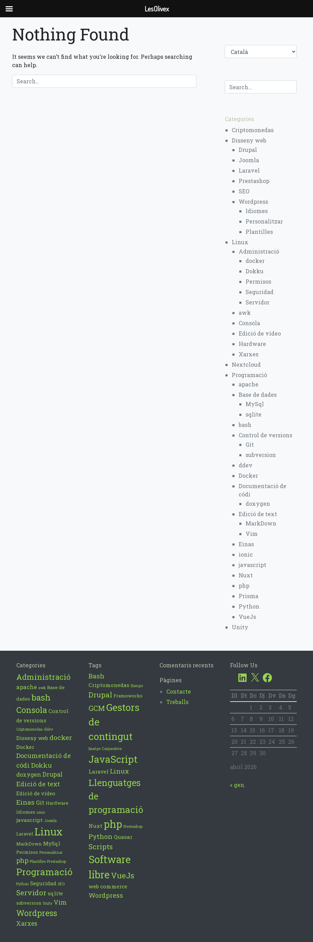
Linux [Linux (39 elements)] (49, 831)
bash (245, 424)
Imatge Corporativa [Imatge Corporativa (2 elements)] (105, 748)
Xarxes (248, 354)
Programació (249, 374)
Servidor (257, 302)
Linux (240, 242)
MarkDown (261, 523)
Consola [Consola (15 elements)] (31, 709)
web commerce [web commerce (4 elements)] (108, 886)
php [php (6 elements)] (22, 860)
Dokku (255, 271)
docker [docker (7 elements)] (60, 737)
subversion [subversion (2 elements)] (29, 903)
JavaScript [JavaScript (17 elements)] (113, 759)
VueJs (247, 616)
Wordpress (253, 201)
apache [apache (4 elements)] (26, 687)
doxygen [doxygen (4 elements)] (28, 774)
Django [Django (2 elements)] (137, 685)
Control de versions (265, 435)
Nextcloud (246, 364)
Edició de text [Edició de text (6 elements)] (38, 784)
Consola (249, 323)
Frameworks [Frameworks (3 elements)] (127, 696)
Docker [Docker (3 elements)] (25, 746)
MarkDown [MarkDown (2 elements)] (29, 844)
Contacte (178, 691)
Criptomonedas (253, 130)
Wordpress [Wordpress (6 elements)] (106, 895)
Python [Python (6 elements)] (100, 836)
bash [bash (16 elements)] (40, 697)
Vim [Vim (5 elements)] (60, 902)
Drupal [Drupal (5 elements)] (53, 774)
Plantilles (259, 231)
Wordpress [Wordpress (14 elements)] (36, 913)
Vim (252, 533)
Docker (248, 475)
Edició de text (258, 514)
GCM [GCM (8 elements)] (97, 708)
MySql (255, 404)
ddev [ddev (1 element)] (48, 729)
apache (248, 384)
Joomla (249, 160)
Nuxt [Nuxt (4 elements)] (95, 825)
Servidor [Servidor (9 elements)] (31, 892)
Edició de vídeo (260, 333)
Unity (240, 627)
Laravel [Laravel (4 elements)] (99, 771)
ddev (245, 465)
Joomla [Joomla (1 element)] (50, 820)
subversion (261, 454)
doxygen (258, 503)
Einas (246, 544)
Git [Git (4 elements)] (40, 802)
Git (250, 444)
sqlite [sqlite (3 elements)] (55, 893)
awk (245, 312)
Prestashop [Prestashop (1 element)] (56, 861)
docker (255, 260)
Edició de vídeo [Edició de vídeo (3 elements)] (35, 793)
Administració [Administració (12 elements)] (43, 677)
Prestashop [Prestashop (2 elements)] (132, 826)
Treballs (177, 701)
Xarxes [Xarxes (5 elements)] (26, 923)
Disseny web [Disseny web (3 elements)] (32, 737)
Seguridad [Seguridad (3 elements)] (43, 883)
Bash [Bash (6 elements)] (96, 675)
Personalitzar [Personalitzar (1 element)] (51, 852)
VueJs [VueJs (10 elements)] (122, 875)
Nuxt (246, 575)
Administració (259, 251)
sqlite (253, 414)
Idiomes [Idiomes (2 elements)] (25, 812)
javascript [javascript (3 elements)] (29, 819)
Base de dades (258, 394)
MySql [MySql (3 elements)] (51, 843)
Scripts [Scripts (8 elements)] (101, 846)
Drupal (248, 149)
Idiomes (257, 210)
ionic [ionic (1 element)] (41, 812)
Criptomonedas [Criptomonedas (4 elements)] (109, 685)
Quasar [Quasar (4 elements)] (123, 836)
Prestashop (254, 180)
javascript (252, 564)
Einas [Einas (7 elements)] (25, 802)
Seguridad (260, 291)
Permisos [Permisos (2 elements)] (27, 852)
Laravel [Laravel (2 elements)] (24, 834)
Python (249, 606)
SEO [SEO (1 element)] (61, 883)
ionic (246, 554)
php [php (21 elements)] (113, 824)
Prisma (248, 596)
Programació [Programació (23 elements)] (44, 872)
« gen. (238, 784)
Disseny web (249, 140)
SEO (244, 191)
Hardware (252, 343)
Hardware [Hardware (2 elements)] (57, 803)
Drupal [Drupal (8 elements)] (100, 694)
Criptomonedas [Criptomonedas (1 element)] (29, 729)
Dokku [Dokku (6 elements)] (41, 765)
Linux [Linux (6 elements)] (119, 771)
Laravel (249, 170)
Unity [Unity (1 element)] (47, 903)
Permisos (258, 281)
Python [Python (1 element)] (22, 883)
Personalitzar (264, 221)
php (244, 585)
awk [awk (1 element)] (42, 687)
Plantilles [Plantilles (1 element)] (38, 861)
